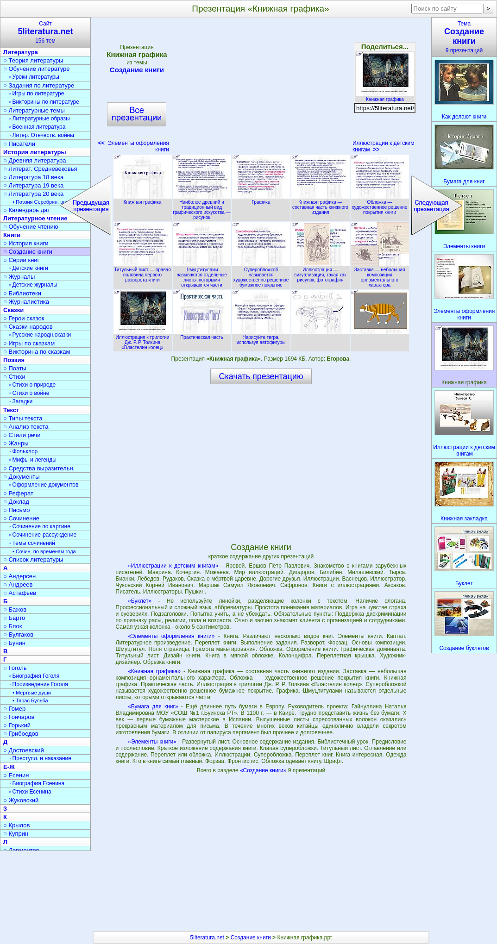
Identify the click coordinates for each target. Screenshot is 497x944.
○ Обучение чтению (30, 226)
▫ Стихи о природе (32, 384)
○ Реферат (18, 493)
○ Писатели (19, 143)
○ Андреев (18, 584)
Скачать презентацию (261, 376)
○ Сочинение (21, 518)
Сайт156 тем (45, 32)
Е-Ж (9, 766)
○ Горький (17, 725)
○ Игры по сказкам (29, 343)
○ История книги (26, 243)
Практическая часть (202, 335)
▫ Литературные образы (39, 118)
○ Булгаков (18, 634)
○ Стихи (14, 376)
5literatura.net (207, 937)
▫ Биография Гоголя (34, 676)
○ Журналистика (26, 301)
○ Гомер (14, 708)
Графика (261, 199)
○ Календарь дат (26, 209)
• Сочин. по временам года (44, 551)
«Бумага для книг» (153, 706)
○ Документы (21, 476)
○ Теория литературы (33, 60)
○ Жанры (16, 443)
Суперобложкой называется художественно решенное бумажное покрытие (261, 275)
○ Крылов (16, 825)
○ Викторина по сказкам (36, 351)
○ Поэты (14, 368)
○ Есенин (16, 775)
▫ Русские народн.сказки (40, 334)
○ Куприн (15, 833)
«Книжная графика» (154, 671)
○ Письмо (16, 509)
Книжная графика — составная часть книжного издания (320, 204)
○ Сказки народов (28, 326)
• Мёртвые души (32, 692)
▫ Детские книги (28, 268)
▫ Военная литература (37, 127)
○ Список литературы (33, 559)
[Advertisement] (261, 88)
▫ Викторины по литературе (44, 102)
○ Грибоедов (20, 733)
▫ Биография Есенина (36, 783)
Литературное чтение (35, 218)
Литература (20, 52)
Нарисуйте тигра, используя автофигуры (261, 337)
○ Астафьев (19, 592)
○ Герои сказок (23, 318)
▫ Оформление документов (43, 484)
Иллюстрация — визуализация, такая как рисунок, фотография (320, 272)
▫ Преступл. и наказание (40, 758)
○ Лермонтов (21, 850)
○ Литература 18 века (33, 177)
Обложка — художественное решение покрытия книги (380, 204)
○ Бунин (14, 642)
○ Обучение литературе (36, 68)
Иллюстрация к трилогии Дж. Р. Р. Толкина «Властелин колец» (142, 340)
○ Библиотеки (22, 293)
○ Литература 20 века (33, 193)
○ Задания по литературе (38, 85)
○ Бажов (14, 609)
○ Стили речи (22, 434)
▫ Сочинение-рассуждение (42, 534)
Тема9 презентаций (464, 37)
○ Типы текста (23, 418)
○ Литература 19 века (33, 185)
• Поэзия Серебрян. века (42, 202)
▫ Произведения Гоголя (38, 684)
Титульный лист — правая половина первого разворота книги (142, 272)
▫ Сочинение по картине (39, 526)
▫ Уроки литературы (34, 77)
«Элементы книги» (152, 741)
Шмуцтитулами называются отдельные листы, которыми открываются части (202, 275)
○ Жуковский (20, 800)
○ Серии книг (21, 259)
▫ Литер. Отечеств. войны (41, 135)
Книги (11, 234)
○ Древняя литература (34, 160)
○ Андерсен (19, 576)
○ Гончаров (18, 716)
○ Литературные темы (34, 110)
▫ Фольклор (23, 451)
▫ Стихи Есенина (30, 791)
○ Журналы (19, 276)
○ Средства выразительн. (39, 468)
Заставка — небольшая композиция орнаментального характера (380, 275)
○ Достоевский (23, 750)
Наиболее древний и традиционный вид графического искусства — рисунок (202, 207)
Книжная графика (385, 97)
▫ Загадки (20, 401)
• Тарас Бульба (30, 700)
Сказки (13, 309)
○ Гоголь (15, 667)
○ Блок (12, 626)
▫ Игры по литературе (36, 93)
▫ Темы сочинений (32, 543)
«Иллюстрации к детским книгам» (173, 566)
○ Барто (14, 617)
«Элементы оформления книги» (171, 636)
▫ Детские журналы (33, 284)
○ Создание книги (27, 251)
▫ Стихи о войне (29, 393)
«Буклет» (139, 601)
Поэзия (14, 359)
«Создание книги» (264, 770)
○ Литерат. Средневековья (40, 168)
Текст (11, 409)
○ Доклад (16, 501)
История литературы (34, 152)
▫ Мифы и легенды (33, 459)
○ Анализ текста (25, 426)
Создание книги (136, 70)
